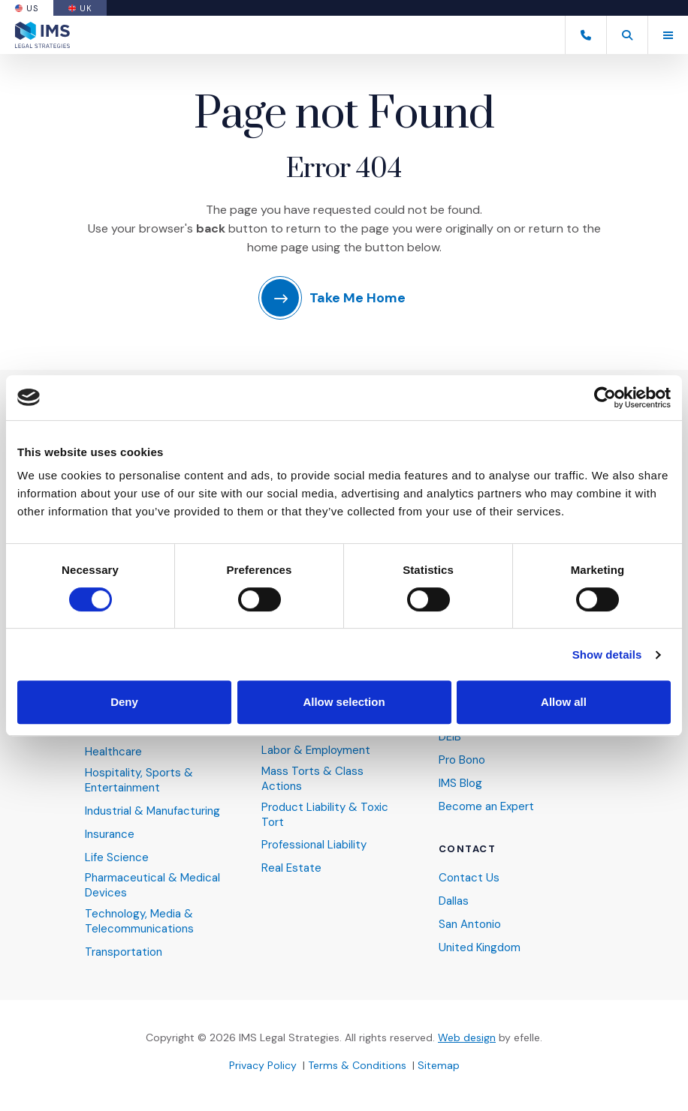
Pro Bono (462, 760)
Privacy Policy (263, 1065)
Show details (607, 654)
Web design (467, 1037)
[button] (626, 35)
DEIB (450, 737)
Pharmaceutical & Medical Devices (152, 885)
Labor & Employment (315, 750)
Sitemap (439, 1065)
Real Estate (291, 868)
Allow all (564, 701)
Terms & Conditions (357, 1065)
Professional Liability (314, 845)
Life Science (117, 858)
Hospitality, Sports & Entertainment (139, 780)
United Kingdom (480, 948)
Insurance (109, 834)
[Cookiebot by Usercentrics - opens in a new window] (605, 397)
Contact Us (469, 878)
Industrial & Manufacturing (152, 811)
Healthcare (113, 752)
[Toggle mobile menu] (667, 35)
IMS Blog (460, 783)
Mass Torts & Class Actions (312, 779)
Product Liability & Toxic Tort (324, 815)
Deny (124, 701)
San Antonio (470, 924)
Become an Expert (486, 807)
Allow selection (344, 701)
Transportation (123, 952)
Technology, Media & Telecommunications (139, 921)
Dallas (454, 901)
